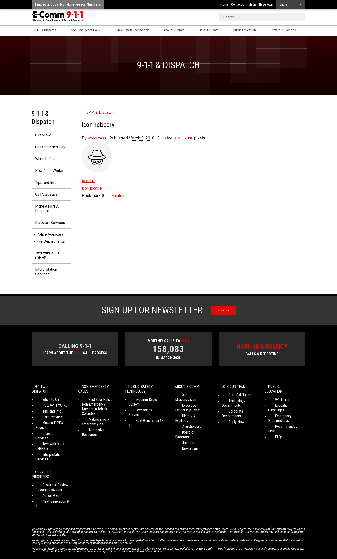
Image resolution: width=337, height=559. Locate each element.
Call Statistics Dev (48, 147)
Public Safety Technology (134, 30)
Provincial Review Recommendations (49, 468)
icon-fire (89, 180)
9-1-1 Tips (275, 404)
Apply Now (230, 426)
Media (252, 4)
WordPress (98, 137)
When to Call (43, 160)
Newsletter (266, 4)
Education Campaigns (283, 409)
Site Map (234, 542)
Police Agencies (49, 239)
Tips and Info (44, 185)
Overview (40, 135)
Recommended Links (283, 426)
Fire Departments (50, 246)
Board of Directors (188, 432)
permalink (118, 195)
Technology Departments (231, 412)
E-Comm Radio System (145, 408)
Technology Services (143, 414)
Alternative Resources (98, 434)
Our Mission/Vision (188, 404)
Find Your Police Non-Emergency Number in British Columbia (98, 413)
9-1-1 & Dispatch (44, 30)
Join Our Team (214, 30)
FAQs (272, 432)
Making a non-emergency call (93, 426)
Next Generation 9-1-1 (144, 420)
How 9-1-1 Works (47, 172)
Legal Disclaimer (213, 542)
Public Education (250, 30)
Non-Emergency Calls (86, 30)
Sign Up (223, 317)
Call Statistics (44, 197)
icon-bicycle (93, 188)
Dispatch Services (48, 227)
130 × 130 (188, 137)
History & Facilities (188, 420)
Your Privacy (135, 542)
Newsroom (183, 443)
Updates (181, 437)
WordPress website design (145, 547)
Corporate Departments (239, 420)
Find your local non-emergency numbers (68, 4)
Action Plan (43, 476)
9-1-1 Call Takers (233, 404)
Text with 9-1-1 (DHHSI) (45, 261)
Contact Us (238, 4)
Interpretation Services (44, 279)
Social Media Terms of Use (167, 542)
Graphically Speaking (185, 547)
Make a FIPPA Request (44, 212)
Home (225, 4)
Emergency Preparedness (278, 417)
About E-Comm (178, 30)
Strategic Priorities (290, 30)
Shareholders (184, 426)
